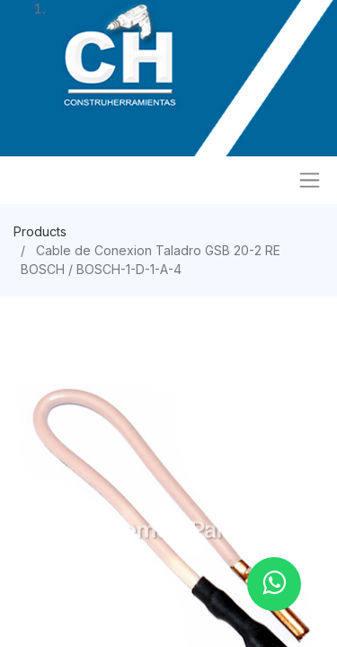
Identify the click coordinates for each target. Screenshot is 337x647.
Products (40, 231)
